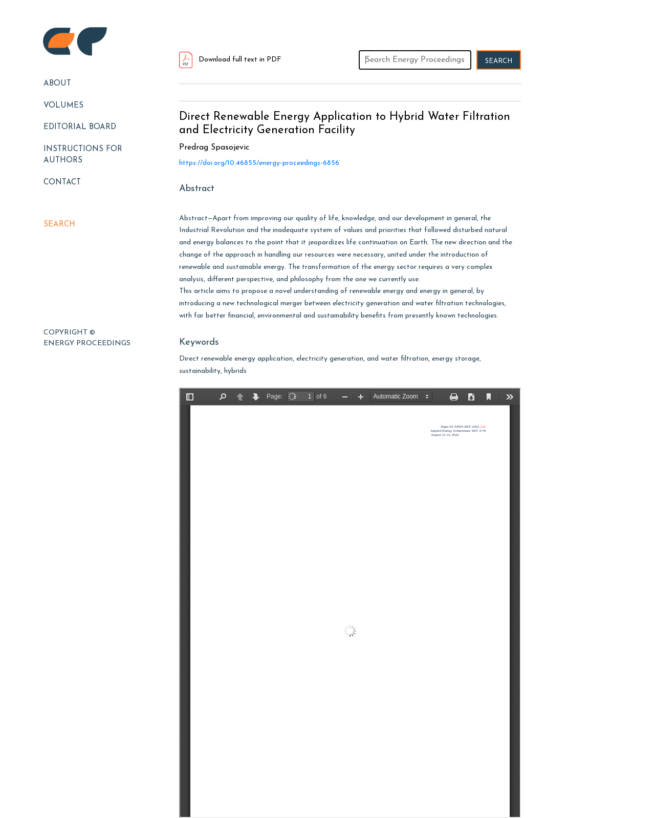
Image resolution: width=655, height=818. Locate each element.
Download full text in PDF (230, 60)
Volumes (63, 106)
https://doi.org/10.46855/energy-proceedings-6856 (259, 163)
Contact (62, 182)
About (57, 84)
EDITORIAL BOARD (79, 127)
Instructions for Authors (82, 155)
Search (59, 224)
